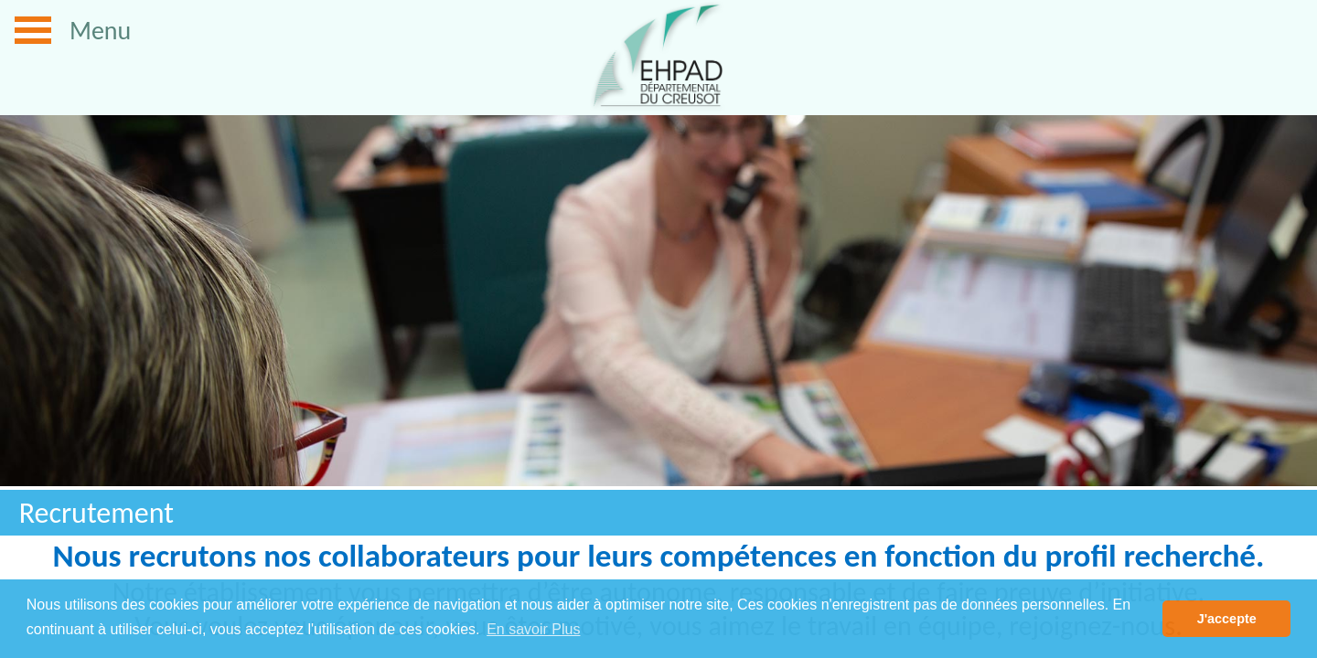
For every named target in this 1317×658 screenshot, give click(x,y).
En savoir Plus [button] (533, 629)
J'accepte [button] (1227, 618)
